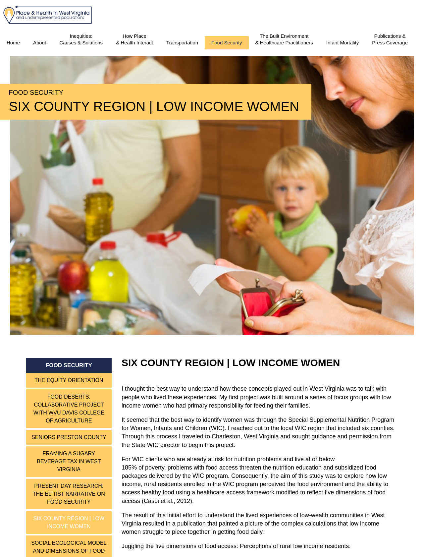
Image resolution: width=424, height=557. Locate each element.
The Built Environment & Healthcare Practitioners (284, 39)
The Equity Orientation (68, 380)
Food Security (226, 42)
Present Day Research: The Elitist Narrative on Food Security (69, 494)
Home (13, 42)
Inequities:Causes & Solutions (81, 39)
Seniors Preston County (68, 437)
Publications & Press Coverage (390, 39)
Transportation (182, 42)
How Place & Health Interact (134, 39)
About (39, 42)
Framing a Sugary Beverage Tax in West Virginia (69, 461)
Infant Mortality (342, 42)
